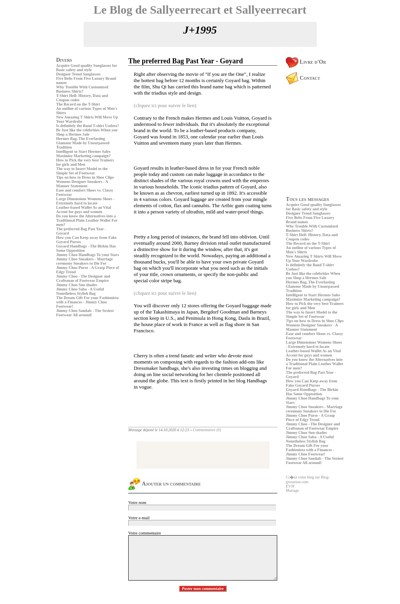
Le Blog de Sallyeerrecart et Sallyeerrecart (200, 9)
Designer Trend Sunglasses (78, 74)
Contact (303, 78)
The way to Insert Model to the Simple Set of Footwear (82, 171)
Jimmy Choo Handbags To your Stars (87, 255)
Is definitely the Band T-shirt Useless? (87, 126)
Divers (64, 60)
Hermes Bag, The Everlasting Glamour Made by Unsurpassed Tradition (82, 142)
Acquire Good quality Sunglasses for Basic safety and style (86, 67)
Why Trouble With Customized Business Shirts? (82, 89)
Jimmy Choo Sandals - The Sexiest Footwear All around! (85, 312)
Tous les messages (307, 199)
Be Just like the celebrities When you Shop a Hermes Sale (87, 132)
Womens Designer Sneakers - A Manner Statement (82, 183)
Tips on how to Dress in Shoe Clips (85, 177)
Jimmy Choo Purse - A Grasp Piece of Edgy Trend (310, 417)
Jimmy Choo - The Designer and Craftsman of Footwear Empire (83, 278)
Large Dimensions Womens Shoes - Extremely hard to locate (85, 201)
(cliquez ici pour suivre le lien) (165, 105)
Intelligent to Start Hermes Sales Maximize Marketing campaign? (83, 153)
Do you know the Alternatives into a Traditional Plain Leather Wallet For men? (87, 220)
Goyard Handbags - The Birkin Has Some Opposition (312, 391)
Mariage (292, 490)
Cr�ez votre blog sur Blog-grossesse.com (308, 479)
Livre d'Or (306, 62)
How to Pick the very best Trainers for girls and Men (85, 162)
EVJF (290, 486)
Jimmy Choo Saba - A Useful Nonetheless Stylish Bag (80, 291)
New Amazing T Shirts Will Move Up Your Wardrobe (314, 258)
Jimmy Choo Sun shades (76, 285)
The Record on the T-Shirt (78, 104)
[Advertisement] (79, 373)
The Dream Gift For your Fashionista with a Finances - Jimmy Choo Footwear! (87, 302)
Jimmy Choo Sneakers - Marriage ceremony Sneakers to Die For (84, 261)
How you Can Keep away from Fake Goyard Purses (311, 383)
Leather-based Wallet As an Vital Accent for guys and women (83, 209)
